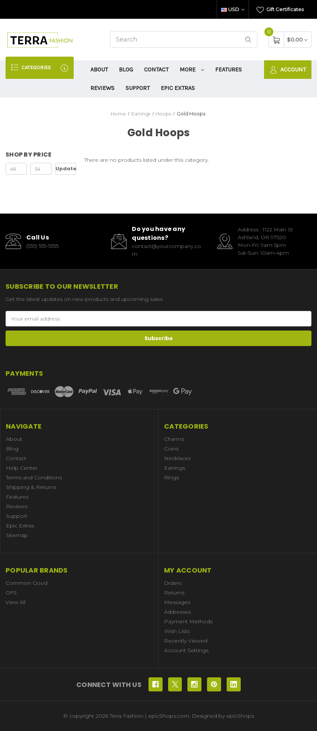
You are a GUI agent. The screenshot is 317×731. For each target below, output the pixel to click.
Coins (171, 448)
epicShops (240, 715)
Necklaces (177, 458)
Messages (177, 602)
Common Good (26, 583)
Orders (172, 583)
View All (16, 602)
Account (288, 70)
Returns (174, 592)
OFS (11, 592)
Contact (156, 69)
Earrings (174, 468)
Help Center (21, 468)
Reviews (102, 87)
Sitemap (17, 535)
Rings (171, 477)
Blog (126, 69)
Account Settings (186, 650)
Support (138, 87)
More (192, 69)
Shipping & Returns (31, 487)
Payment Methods (188, 621)
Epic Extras (178, 87)
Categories (39, 67)
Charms (174, 439)
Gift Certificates (280, 10)
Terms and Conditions (34, 477)
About (99, 69)
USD (232, 9)
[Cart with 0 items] (297, 39)
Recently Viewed (185, 640)
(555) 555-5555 (42, 245)
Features (228, 69)
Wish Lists (177, 631)
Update (66, 168)
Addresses (177, 611)
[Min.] (16, 169)
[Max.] (40, 169)
